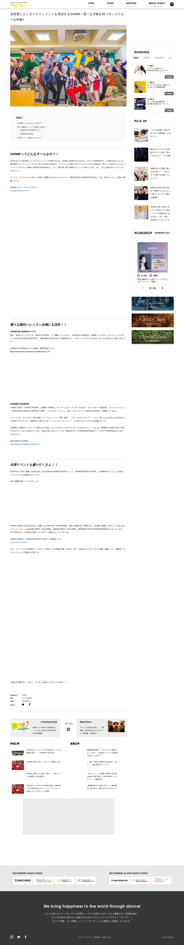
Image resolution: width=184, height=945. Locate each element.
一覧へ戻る (68, 727)
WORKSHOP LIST (163, 232)
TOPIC (91, 4)
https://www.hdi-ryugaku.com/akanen (24, 444)
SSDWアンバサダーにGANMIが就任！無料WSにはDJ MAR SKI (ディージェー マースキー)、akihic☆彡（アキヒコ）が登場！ (43, 788)
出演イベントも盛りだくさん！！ (30, 138)
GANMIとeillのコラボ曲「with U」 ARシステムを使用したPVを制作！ (43, 775)
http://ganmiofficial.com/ (19, 191)
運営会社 (97, 937)
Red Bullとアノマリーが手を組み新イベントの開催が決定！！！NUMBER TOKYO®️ (43, 751)
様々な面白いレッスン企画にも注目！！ (33, 127)
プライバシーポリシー (85, 937)
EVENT (110, 4)
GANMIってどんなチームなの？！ (30, 123)
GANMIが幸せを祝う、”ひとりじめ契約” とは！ (44, 762)
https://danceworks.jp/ (18, 542)
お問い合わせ (106, 937)
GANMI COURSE (26, 134)
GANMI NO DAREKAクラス (30, 130)
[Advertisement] (47, 817)
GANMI (29, 698)
